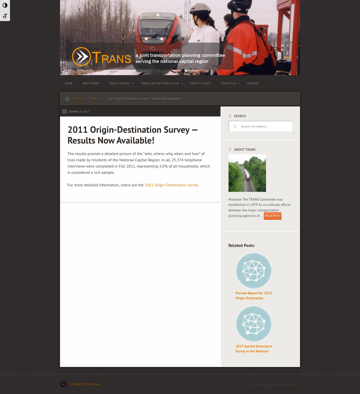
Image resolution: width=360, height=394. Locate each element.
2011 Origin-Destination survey (171, 184)
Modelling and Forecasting (160, 84)
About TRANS (91, 83)
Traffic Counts (200, 83)
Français (253, 83)
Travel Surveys (120, 84)
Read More (272, 216)
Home (68, 83)
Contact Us (229, 84)
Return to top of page (85, 384)
